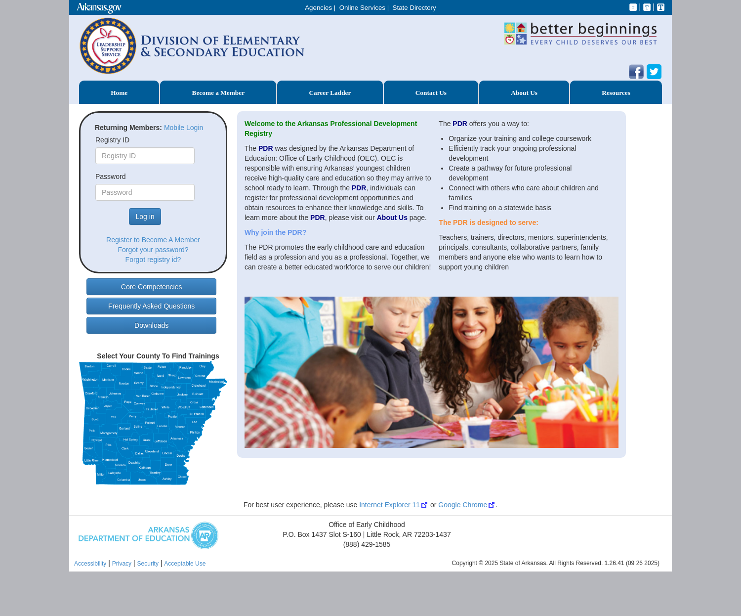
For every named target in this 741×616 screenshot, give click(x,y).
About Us (524, 92)
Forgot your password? (153, 250)
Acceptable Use (185, 563)
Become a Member (218, 92)
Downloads (151, 325)
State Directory (414, 7)
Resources (616, 92)
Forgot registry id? (153, 260)
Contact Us (431, 92)
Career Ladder (330, 92)
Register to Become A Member (153, 240)
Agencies (318, 7)
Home (119, 92)
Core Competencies (151, 287)
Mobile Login (183, 128)
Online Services (362, 7)
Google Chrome (462, 505)
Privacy (121, 563)
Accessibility (90, 563)
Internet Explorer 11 (389, 505)
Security (148, 563)
